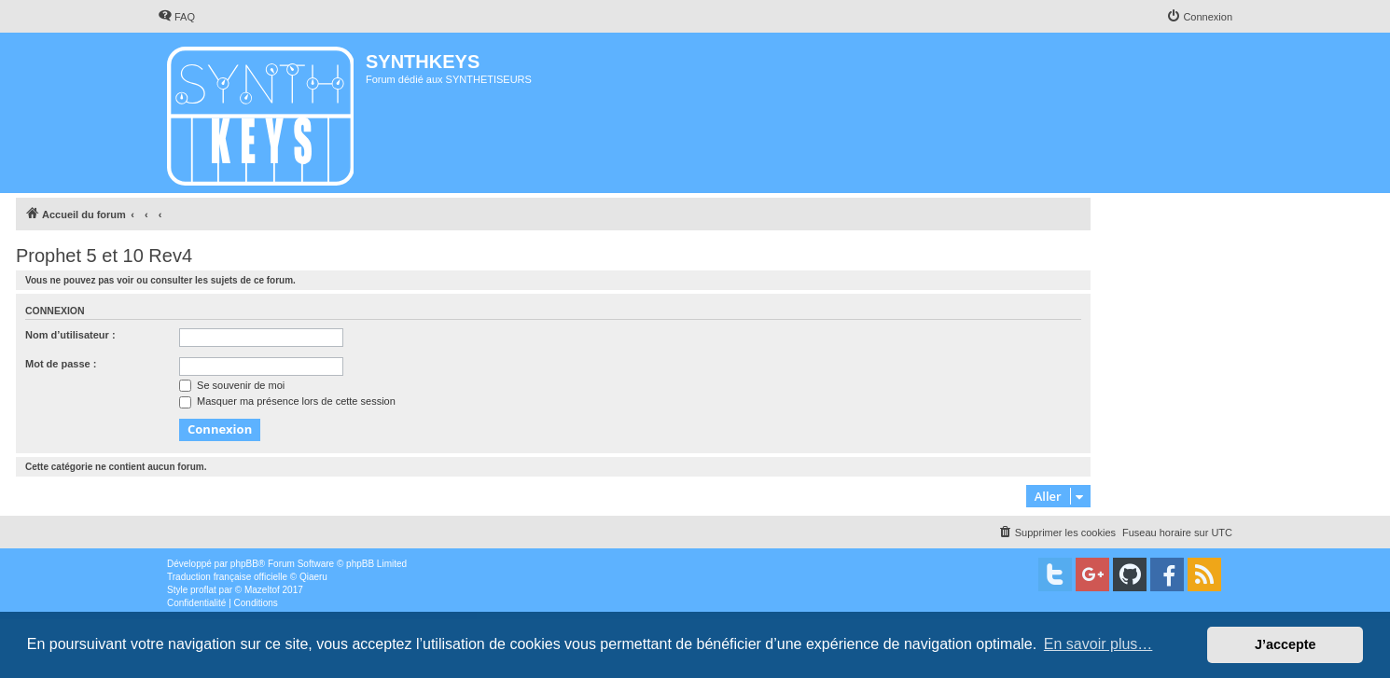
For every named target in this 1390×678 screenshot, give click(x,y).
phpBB (244, 564)
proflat (203, 590)
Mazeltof (262, 590)
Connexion (55, 310)
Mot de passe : (60, 363)
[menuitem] (176, 17)
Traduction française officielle (227, 577)
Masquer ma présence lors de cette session (287, 401)
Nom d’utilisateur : (70, 334)
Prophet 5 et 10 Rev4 (104, 255)
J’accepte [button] (1285, 644)
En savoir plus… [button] (1098, 644)
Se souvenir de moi (232, 385)
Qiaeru (313, 577)
